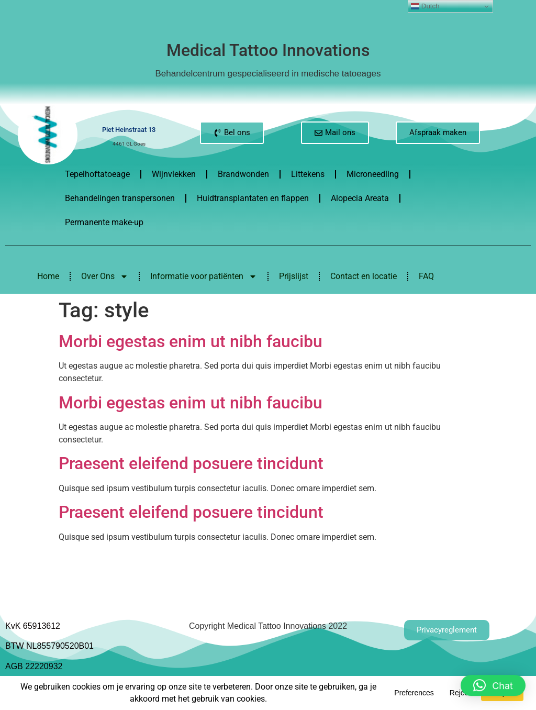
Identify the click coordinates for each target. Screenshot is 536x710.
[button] (493, 679)
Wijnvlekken (174, 174)
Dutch (425, 6)
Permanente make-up (104, 222)
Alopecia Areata (360, 198)
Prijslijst (293, 276)
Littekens (308, 174)
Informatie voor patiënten (203, 276)
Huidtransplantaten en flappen (253, 198)
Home (48, 276)
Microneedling (373, 174)
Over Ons (104, 276)
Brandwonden (243, 174)
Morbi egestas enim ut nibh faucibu (190, 341)
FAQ (426, 276)
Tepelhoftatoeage (97, 174)
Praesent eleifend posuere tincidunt (191, 463)
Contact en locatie (363, 276)
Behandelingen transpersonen (120, 198)
